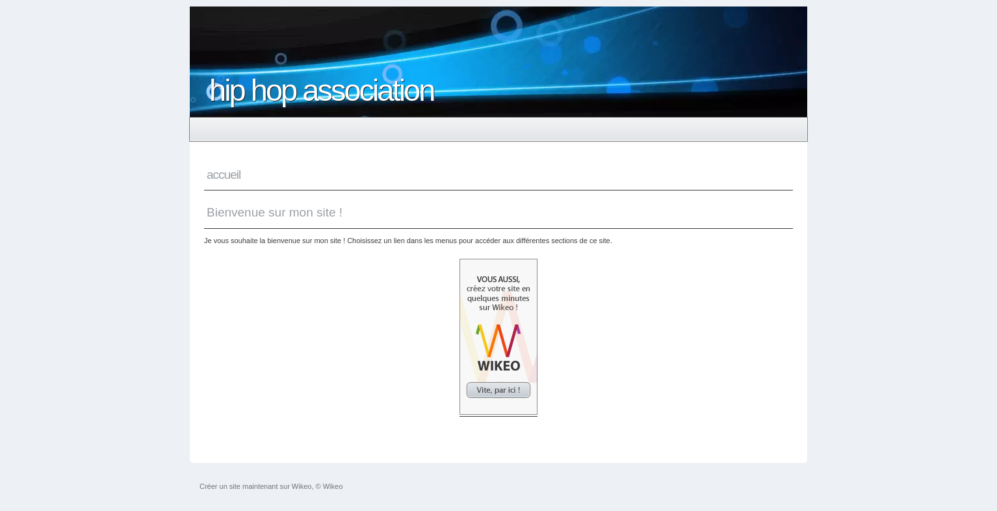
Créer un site (220, 486)
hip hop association (321, 90)
